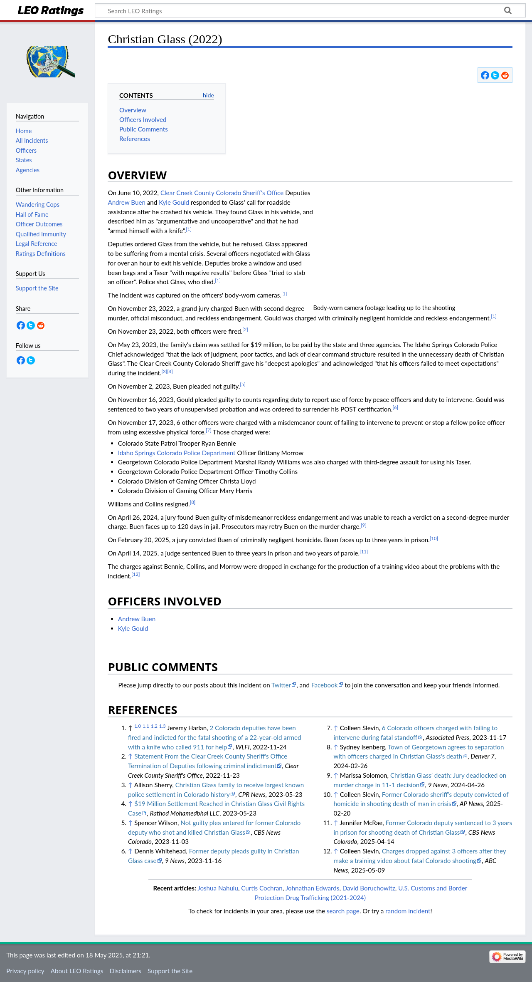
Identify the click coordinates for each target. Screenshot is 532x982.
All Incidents (32, 140)
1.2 (154, 726)
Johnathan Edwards (313, 888)
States (24, 160)
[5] (243, 384)
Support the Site (170, 971)
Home (24, 130)
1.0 (137, 726)
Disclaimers (125, 971)
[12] (135, 574)
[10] (434, 538)
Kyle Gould (174, 202)
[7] (209, 430)
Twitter (281, 685)
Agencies (27, 170)
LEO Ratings (51, 11)
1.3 (162, 726)
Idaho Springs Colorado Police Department (177, 452)
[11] (364, 551)
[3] (164, 371)
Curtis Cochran (262, 888)
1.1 (146, 726)
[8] (193, 502)
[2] (245, 329)
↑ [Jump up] (130, 756)
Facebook (324, 685)
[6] (395, 407)
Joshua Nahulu (217, 888)
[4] (170, 371)
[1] (189, 229)
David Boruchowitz (368, 888)
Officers (26, 150)
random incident (407, 911)
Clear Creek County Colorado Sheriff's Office (221, 192)
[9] (364, 525)
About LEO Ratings (77, 971)
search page (343, 911)
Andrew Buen (126, 202)
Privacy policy (25, 971)
